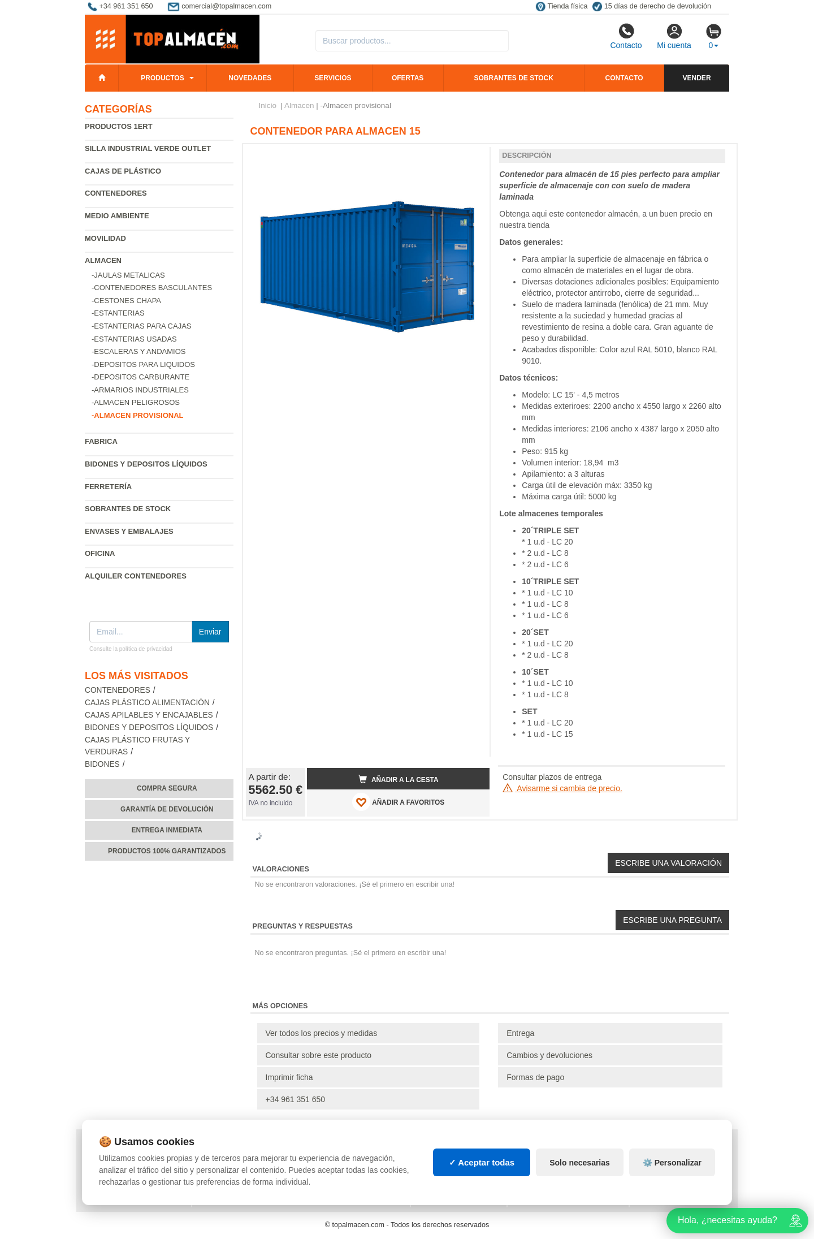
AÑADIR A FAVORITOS (398, 802)
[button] (471, 157)
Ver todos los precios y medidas (322, 1033)
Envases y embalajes (129, 531)
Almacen (103, 260)
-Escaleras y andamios (138, 351)
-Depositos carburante (140, 377)
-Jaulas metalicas (128, 275)
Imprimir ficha (289, 1077)
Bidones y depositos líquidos (146, 464)
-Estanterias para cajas (142, 326)
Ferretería (108, 486)
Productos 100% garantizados (167, 851)
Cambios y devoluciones (549, 1055)
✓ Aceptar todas (482, 1162)
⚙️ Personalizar (672, 1162)
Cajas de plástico (123, 171)
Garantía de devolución (167, 809)
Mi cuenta (674, 36)
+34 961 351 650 (296, 1099)
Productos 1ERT (119, 126)
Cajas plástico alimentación (147, 702)
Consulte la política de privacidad (130, 649)
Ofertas (407, 78)
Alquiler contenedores (136, 576)
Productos (162, 78)
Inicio (268, 105)
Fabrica (101, 441)
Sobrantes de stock (513, 78)
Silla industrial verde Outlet (148, 148)
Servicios (332, 78)
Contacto (626, 36)
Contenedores (116, 193)
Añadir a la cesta (398, 779)
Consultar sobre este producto (319, 1055)
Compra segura (167, 788)
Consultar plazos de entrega (552, 777)
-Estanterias (118, 313)
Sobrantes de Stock (128, 508)
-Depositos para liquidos (143, 364)
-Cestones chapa (126, 300)
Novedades (249, 78)
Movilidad (105, 238)
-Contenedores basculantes (152, 287)
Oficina (100, 553)
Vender (697, 78)
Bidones (102, 764)
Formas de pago (535, 1077)
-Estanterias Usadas (134, 339)
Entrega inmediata (167, 830)
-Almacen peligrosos (136, 402)
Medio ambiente (117, 215)
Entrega (520, 1033)
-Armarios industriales (140, 390)
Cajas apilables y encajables (149, 715)
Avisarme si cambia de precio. (562, 788)
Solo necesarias (579, 1162)
